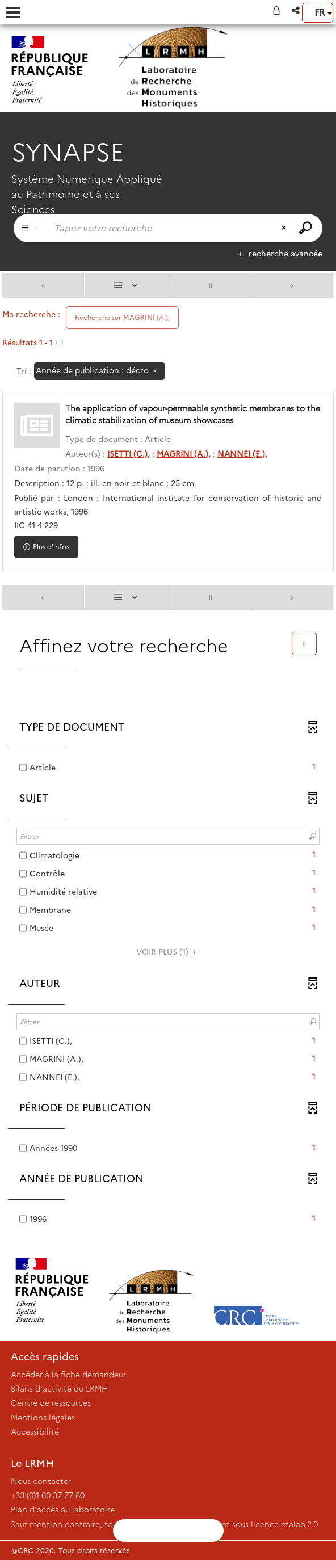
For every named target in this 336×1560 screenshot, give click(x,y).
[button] (296, 10)
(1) (168, 952)
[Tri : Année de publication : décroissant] (99, 371)
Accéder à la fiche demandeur (68, 1374)
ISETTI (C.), (128, 454)
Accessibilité (35, 1432)
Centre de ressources (51, 1403)
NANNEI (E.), (242, 454)
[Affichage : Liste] (127, 285)
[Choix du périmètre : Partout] (31, 228)
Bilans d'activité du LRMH (59, 1389)
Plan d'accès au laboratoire (63, 1509)
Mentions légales (43, 1418)
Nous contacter (41, 1481)
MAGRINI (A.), (184, 454)
